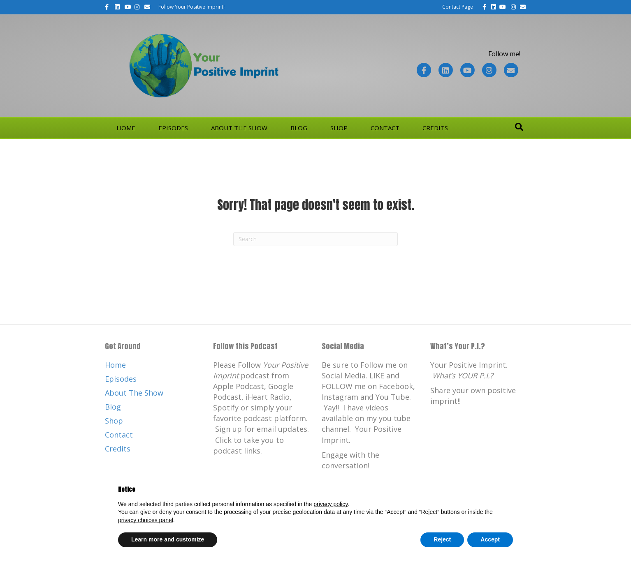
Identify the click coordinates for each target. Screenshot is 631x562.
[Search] (519, 127)
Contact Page (457, 6)
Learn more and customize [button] (167, 539)
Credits (435, 128)
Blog (298, 128)
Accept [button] (490, 539)
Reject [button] (442, 539)
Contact (385, 128)
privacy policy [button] (330, 504)
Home (125, 128)
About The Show (239, 128)
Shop (339, 128)
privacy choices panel (145, 520)
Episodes (173, 128)
